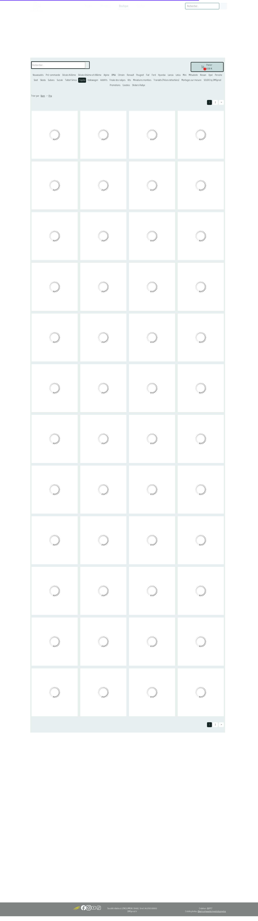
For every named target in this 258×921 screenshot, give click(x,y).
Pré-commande (53, 74)
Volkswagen (93, 80)
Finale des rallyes (117, 80)
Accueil (88, 6)
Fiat (147, 74)
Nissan (203, 74)
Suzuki (60, 80)
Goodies (126, 85)
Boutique (123, 6)
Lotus (178, 74)
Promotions (115, 85)
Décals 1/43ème (69, 74)
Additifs (103, 80)
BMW (114, 74)
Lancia (170, 74)
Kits (129, 80)
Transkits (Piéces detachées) (166, 80)
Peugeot (140, 74)
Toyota (82, 80)
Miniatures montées (142, 80)
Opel (210, 74)
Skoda (43, 80)
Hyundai (162, 74)
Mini (184, 74)
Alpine (106, 74)
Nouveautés (38, 74)
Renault (130, 74)
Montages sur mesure (191, 80)
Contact (141, 6)
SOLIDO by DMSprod (212, 80)
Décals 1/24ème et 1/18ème (89, 74)
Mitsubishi (193, 74)
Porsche (218, 74)
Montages (105, 6)
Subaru (51, 80)
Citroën (121, 74)
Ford (154, 74)
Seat (36, 80)
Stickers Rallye (138, 85)
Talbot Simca (71, 80)
